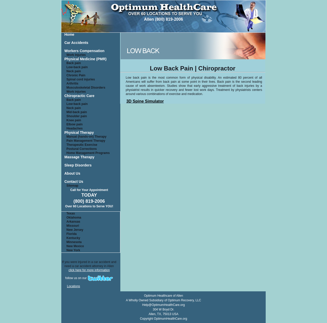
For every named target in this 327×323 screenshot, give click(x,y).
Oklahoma (73, 217)
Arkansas (73, 221)
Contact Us (73, 182)
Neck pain (73, 71)
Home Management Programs (88, 153)
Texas (70, 213)
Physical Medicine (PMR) (85, 59)
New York (73, 250)
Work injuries (76, 91)
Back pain (73, 63)
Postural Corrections (81, 149)
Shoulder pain (76, 116)
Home (69, 35)
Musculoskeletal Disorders (85, 87)
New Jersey (74, 230)
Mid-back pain (76, 112)
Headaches (74, 128)
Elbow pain (74, 124)
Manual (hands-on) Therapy (86, 136)
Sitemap (72, 185)
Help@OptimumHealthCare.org (163, 305)
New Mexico (75, 246)
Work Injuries (76, 55)
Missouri (72, 226)
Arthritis (72, 83)
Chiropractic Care (79, 96)
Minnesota (73, 242)
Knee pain (73, 120)
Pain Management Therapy (85, 140)
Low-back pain (77, 67)
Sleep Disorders (78, 165)
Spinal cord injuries (80, 79)
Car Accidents (76, 43)
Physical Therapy (79, 133)
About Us (72, 173)
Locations (73, 286)
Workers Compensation (84, 51)
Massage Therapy (79, 157)
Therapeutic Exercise (81, 145)
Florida (71, 234)
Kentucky (73, 238)
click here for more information (89, 270)
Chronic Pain (75, 75)
